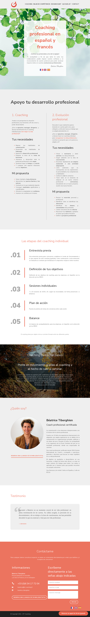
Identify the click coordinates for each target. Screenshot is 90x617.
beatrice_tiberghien (23, 590)
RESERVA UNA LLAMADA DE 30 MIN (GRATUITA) (27, 456)
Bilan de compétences (41, 4)
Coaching (28, 4)
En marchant (56, 4)
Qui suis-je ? (66, 4)
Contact (75, 4)
